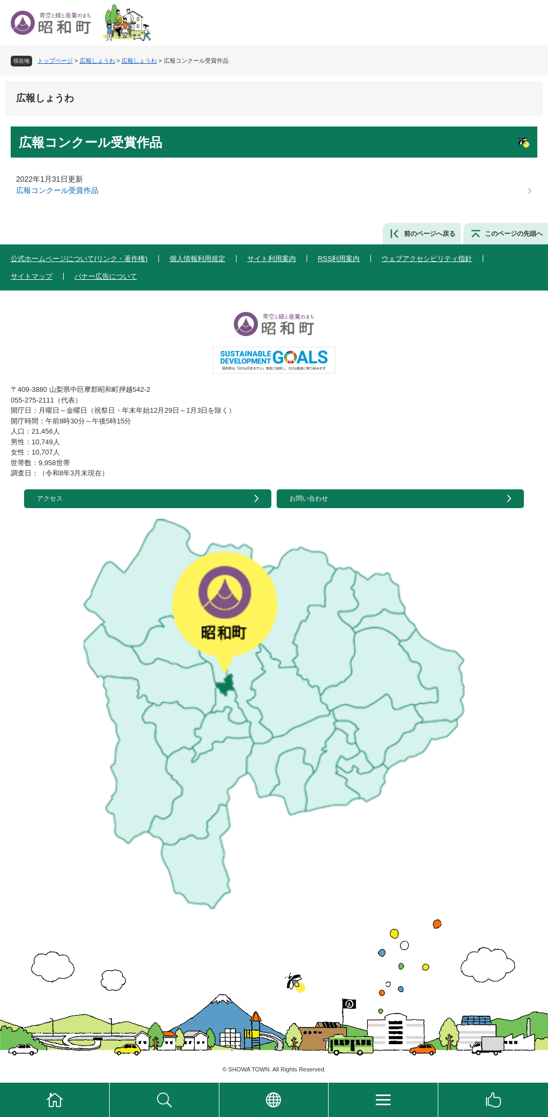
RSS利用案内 (339, 259)
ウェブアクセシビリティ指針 (427, 259)
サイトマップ (31, 276)
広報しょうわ (97, 60)
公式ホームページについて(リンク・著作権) (79, 259)
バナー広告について (105, 276)
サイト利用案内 (271, 259)
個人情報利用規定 (197, 259)
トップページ (55, 60)
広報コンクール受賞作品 (57, 190)
